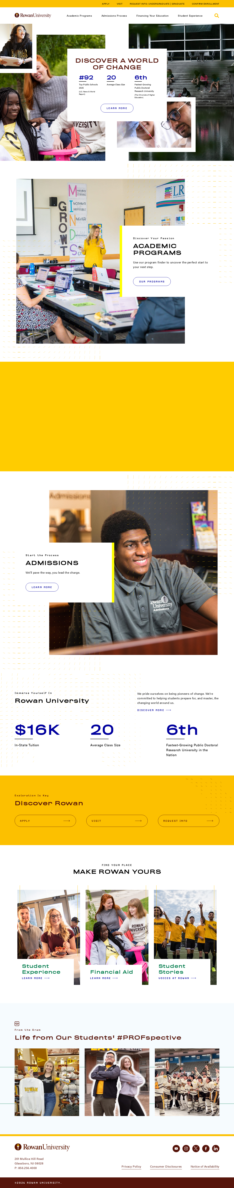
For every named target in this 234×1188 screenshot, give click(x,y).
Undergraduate (159, 3)
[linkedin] (215, 1148)
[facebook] (206, 1148)
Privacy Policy (131, 1166)
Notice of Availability (205, 1166)
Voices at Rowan (177, 978)
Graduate (178, 3)
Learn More (117, 108)
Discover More (154, 710)
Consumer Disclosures (166, 1166)
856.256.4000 (27, 1168)
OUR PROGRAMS (152, 281)
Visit (120, 3)
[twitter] (196, 1148)
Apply (106, 3)
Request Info (188, 820)
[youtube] (176, 1148)
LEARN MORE (42, 587)
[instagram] (186, 1148)
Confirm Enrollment (206, 3)
